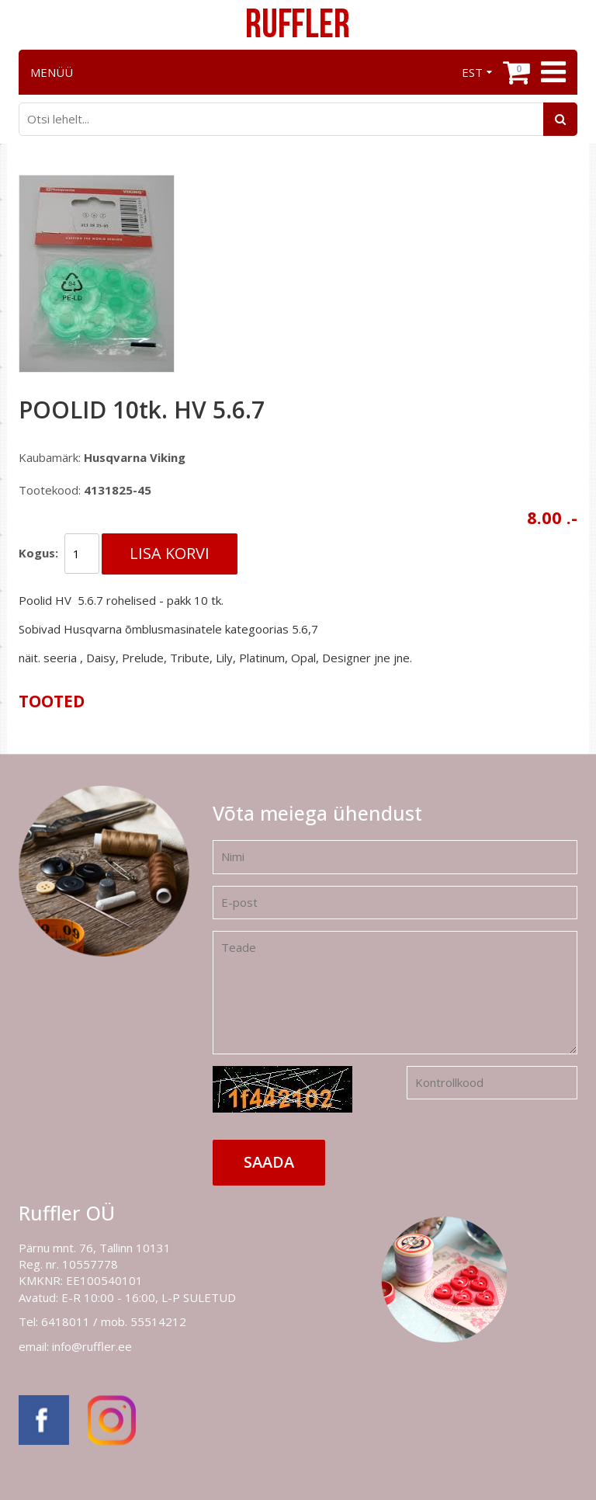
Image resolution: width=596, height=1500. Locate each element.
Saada (269, 1161)
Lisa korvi (170, 553)
